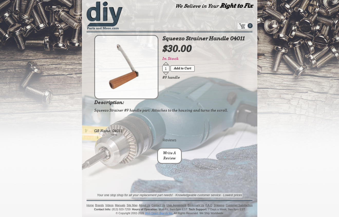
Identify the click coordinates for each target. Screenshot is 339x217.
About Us (144, 205)
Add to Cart (182, 68)
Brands (99, 205)
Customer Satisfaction (239, 205)
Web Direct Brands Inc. (159, 213)
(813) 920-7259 (121, 209)
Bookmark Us (195, 205)
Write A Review (169, 155)
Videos (109, 205)
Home (90, 205)
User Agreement (176, 205)
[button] (166, 63)
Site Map (132, 205)
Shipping (219, 205)
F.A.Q (208, 205)
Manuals (120, 205)
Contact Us (158, 205)
